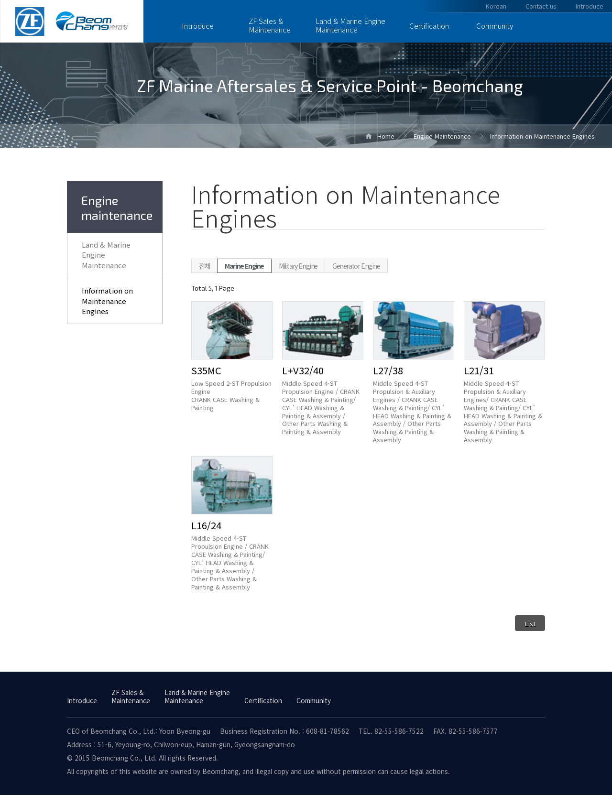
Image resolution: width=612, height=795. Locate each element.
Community (494, 26)
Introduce (198, 26)
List (530, 623)
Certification (429, 26)
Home (385, 136)
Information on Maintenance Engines (107, 300)
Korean (496, 6)
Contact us (541, 6)
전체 (204, 266)
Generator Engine (356, 266)
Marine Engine (244, 266)
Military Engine (298, 266)
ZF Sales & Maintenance (270, 25)
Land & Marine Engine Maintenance (350, 25)
